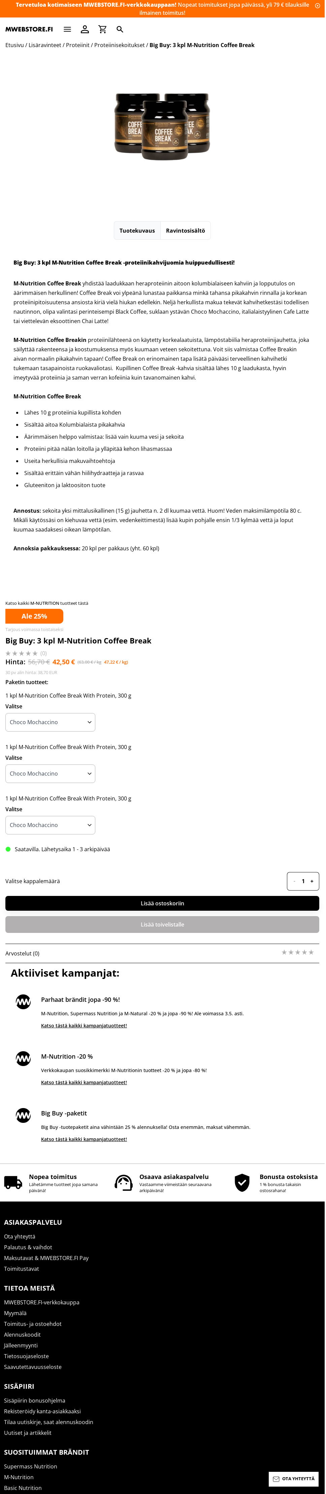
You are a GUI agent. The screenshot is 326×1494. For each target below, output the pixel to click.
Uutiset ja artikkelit (28, 1433)
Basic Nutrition (23, 1488)
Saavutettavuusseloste (33, 1367)
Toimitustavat (21, 1268)
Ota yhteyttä (19, 1236)
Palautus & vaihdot (28, 1247)
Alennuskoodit (22, 1334)
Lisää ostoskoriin (162, 903)
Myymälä (15, 1313)
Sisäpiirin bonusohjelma (34, 1400)
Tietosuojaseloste (26, 1356)
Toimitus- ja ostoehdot (33, 1324)
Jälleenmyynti (21, 1345)
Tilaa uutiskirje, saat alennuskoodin (48, 1422)
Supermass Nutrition (30, 1466)
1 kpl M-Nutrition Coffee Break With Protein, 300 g (68, 695)
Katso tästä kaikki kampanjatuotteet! (84, 1025)
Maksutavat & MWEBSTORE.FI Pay (46, 1258)
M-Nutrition (19, 1477)
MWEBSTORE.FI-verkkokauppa (41, 1302)
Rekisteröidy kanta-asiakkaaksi (42, 1411)
